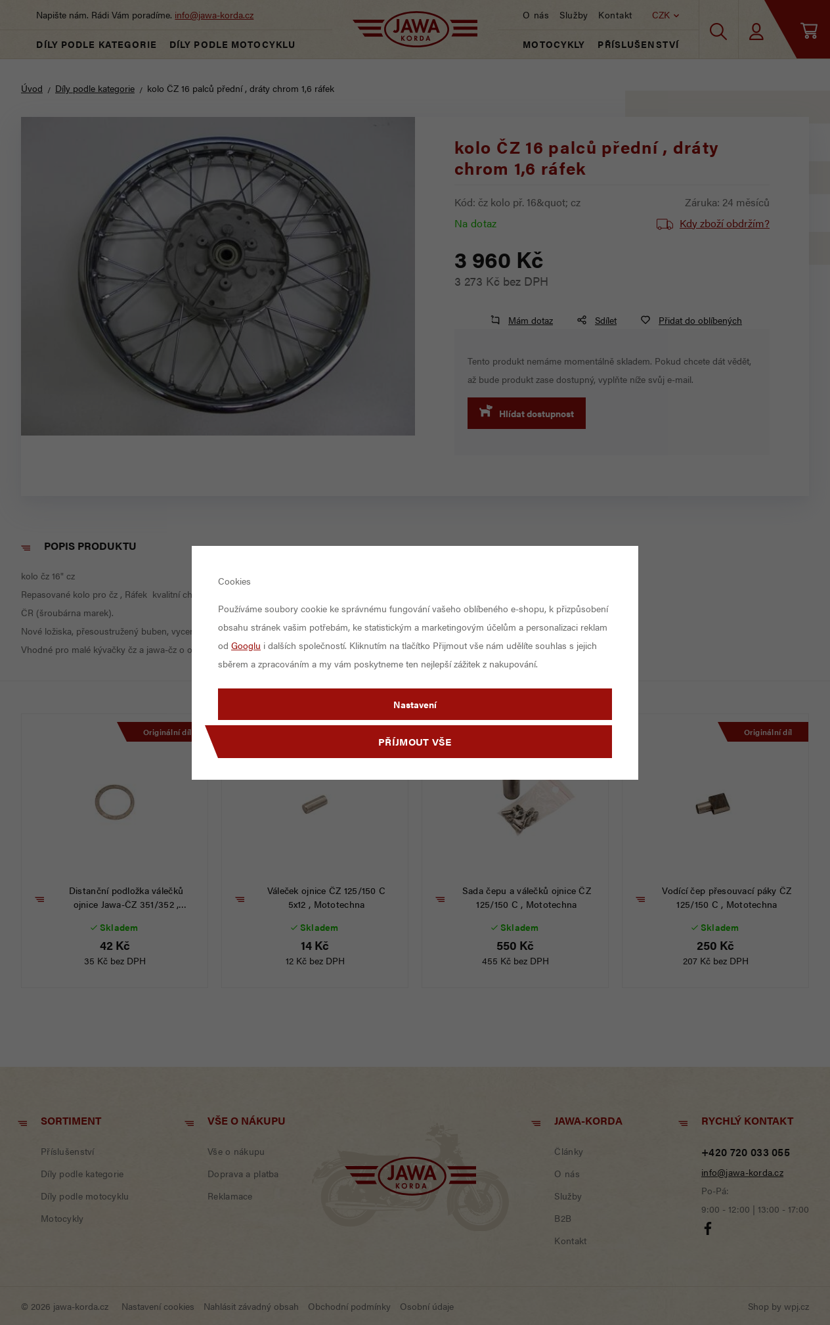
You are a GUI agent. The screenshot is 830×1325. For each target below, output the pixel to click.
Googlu (246, 645)
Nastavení (415, 704)
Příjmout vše (415, 741)
